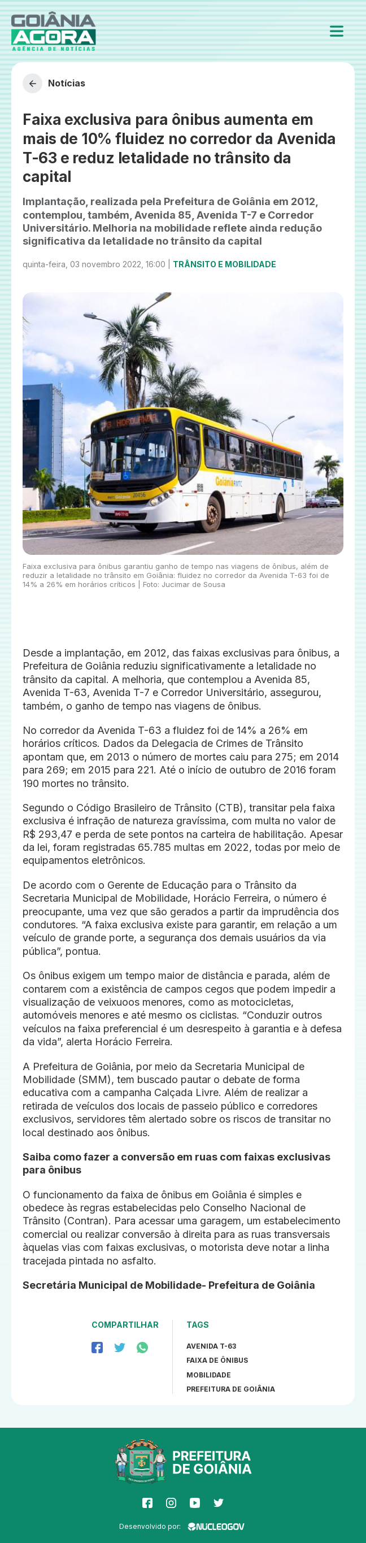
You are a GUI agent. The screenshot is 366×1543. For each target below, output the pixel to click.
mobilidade (208, 1375)
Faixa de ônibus (217, 1360)
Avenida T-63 (211, 1346)
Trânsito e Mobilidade (224, 264)
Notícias (54, 83)
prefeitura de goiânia (230, 1389)
